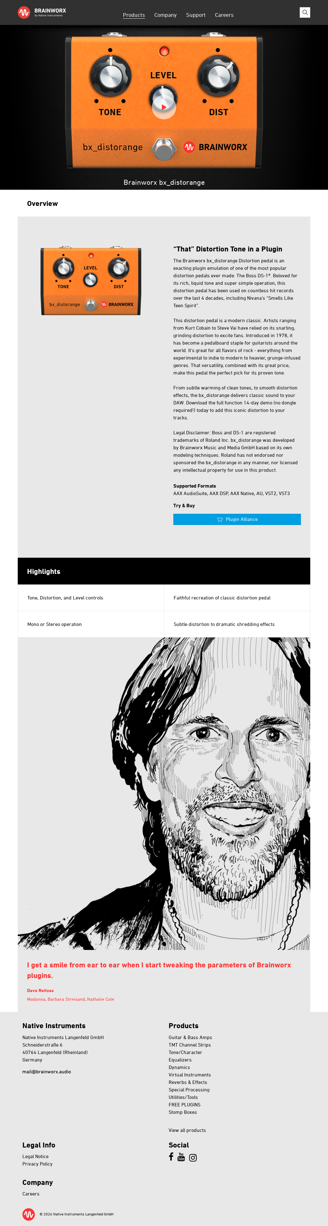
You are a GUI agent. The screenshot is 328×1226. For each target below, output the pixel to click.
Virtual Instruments (190, 1074)
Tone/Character (185, 1052)
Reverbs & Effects (188, 1082)
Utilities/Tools (183, 1097)
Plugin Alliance (242, 519)
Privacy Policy (37, 1163)
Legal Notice (35, 1156)
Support (196, 15)
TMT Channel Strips (190, 1044)
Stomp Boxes (183, 1112)
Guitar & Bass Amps (190, 1037)
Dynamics (179, 1067)
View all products (187, 1130)
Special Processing (189, 1089)
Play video (164, 107)
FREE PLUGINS (184, 1104)
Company (165, 15)
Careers (224, 15)
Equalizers (180, 1059)
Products (134, 15)
